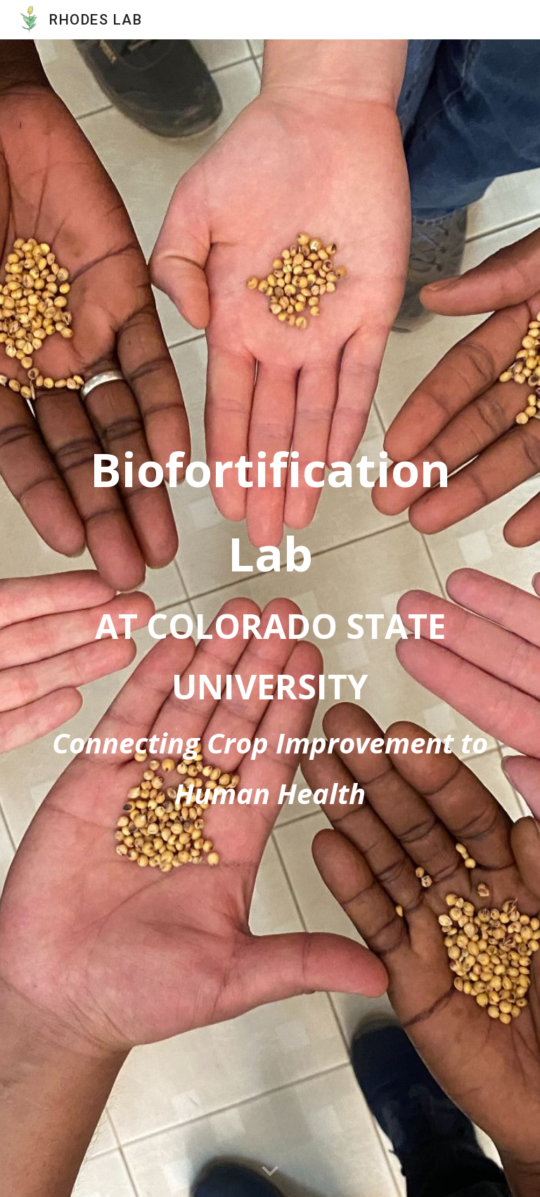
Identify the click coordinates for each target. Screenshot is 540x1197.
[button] (270, 1172)
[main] (269, 618)
